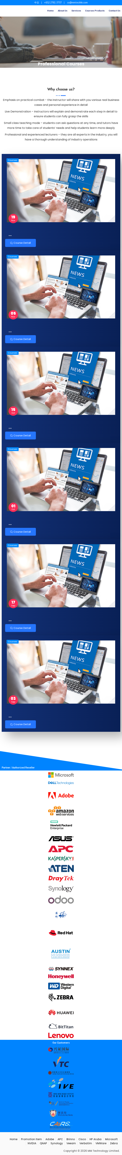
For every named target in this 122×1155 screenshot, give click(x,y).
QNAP (43, 1143)
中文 (36, 2)
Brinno (70, 1139)
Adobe (49, 1139)
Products (100, 10)
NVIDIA (32, 1143)
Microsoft (111, 1139)
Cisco (82, 1139)
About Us (62, 10)
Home (50, 10)
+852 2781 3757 (53, 2)
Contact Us (114, 10)
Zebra (114, 1143)
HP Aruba (95, 1139)
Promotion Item (31, 1139)
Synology (57, 1143)
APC (60, 1139)
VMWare (101, 1143)
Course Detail (20, 243)
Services (76, 10)
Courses (89, 10)
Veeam (71, 1143)
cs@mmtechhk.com (77, 2)
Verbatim (85, 1143)
